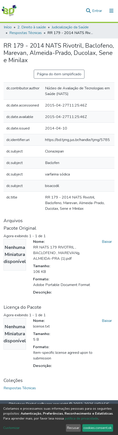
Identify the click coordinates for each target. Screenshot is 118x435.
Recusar (73, 428)
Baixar (107, 241)
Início (8, 27)
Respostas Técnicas (25, 32)
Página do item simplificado (59, 74)
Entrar (97, 10)
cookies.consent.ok (98, 428)
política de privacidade (81, 418)
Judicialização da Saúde (70, 27)
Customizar (11, 428)
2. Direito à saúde (31, 27)
